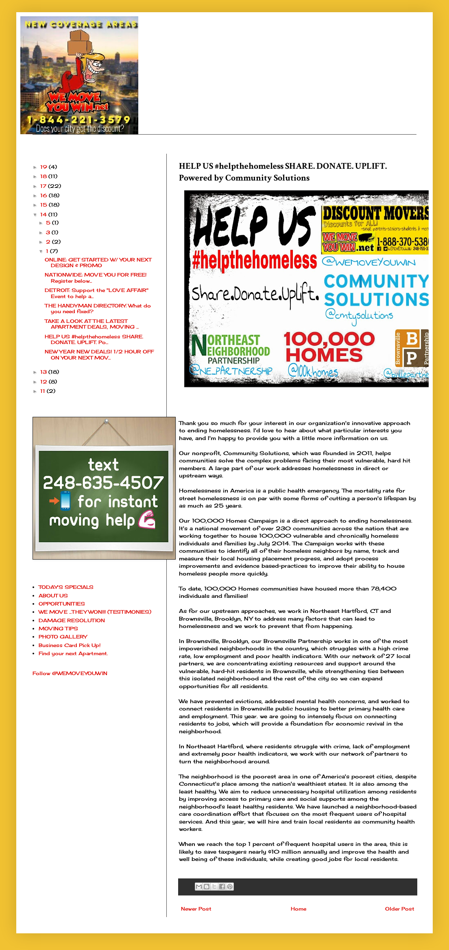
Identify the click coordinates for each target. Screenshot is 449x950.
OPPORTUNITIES (62, 604)
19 (44, 167)
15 (44, 205)
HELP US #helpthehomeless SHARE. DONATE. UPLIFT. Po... (94, 339)
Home (298, 909)
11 (43, 391)
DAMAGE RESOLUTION (72, 620)
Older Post (399, 909)
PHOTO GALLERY (63, 637)
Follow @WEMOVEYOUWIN (70, 673)
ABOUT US (53, 596)
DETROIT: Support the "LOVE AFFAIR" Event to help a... (96, 293)
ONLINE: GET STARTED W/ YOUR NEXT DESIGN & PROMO (98, 262)
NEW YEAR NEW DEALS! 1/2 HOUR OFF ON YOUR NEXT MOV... (99, 354)
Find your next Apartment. (73, 653)
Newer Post (196, 909)
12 (44, 382)
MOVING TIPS (58, 628)
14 (44, 214)
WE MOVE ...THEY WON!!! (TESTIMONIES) (95, 612)
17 (44, 186)
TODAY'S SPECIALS (66, 587)
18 (44, 176)
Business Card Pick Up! (69, 645)
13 (44, 372)
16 (44, 195)
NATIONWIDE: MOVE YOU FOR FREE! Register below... (95, 277)
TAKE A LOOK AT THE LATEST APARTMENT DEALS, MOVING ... (92, 324)
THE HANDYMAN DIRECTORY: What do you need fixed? (98, 308)
